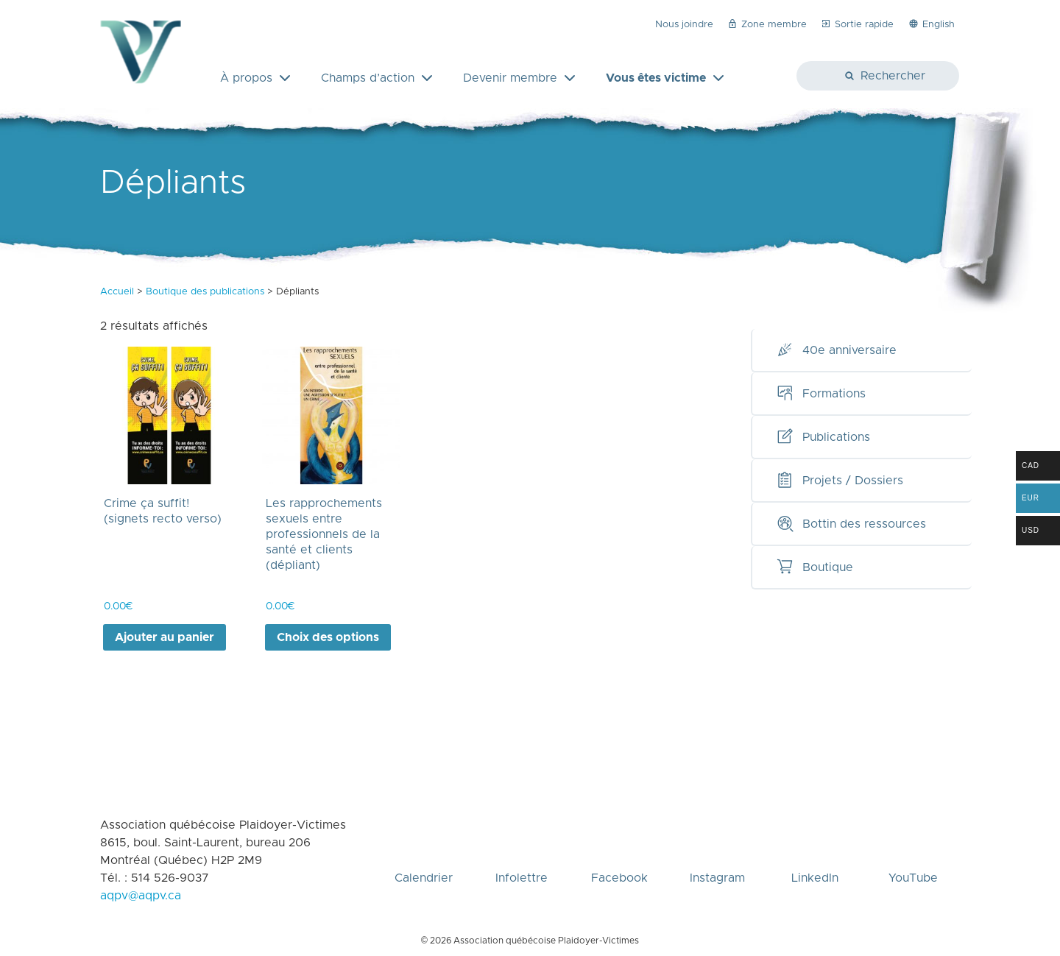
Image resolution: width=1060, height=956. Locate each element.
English (931, 23)
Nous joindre (684, 24)
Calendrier (424, 853)
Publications (823, 437)
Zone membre (767, 23)
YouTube (913, 853)
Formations (821, 394)
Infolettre (521, 853)
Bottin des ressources (851, 524)
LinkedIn (814, 853)
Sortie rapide (857, 23)
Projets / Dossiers (839, 480)
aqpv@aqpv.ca (140, 896)
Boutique (814, 567)
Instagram (717, 853)
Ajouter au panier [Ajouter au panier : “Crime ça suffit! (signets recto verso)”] (164, 637)
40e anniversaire (836, 350)
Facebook (619, 853)
